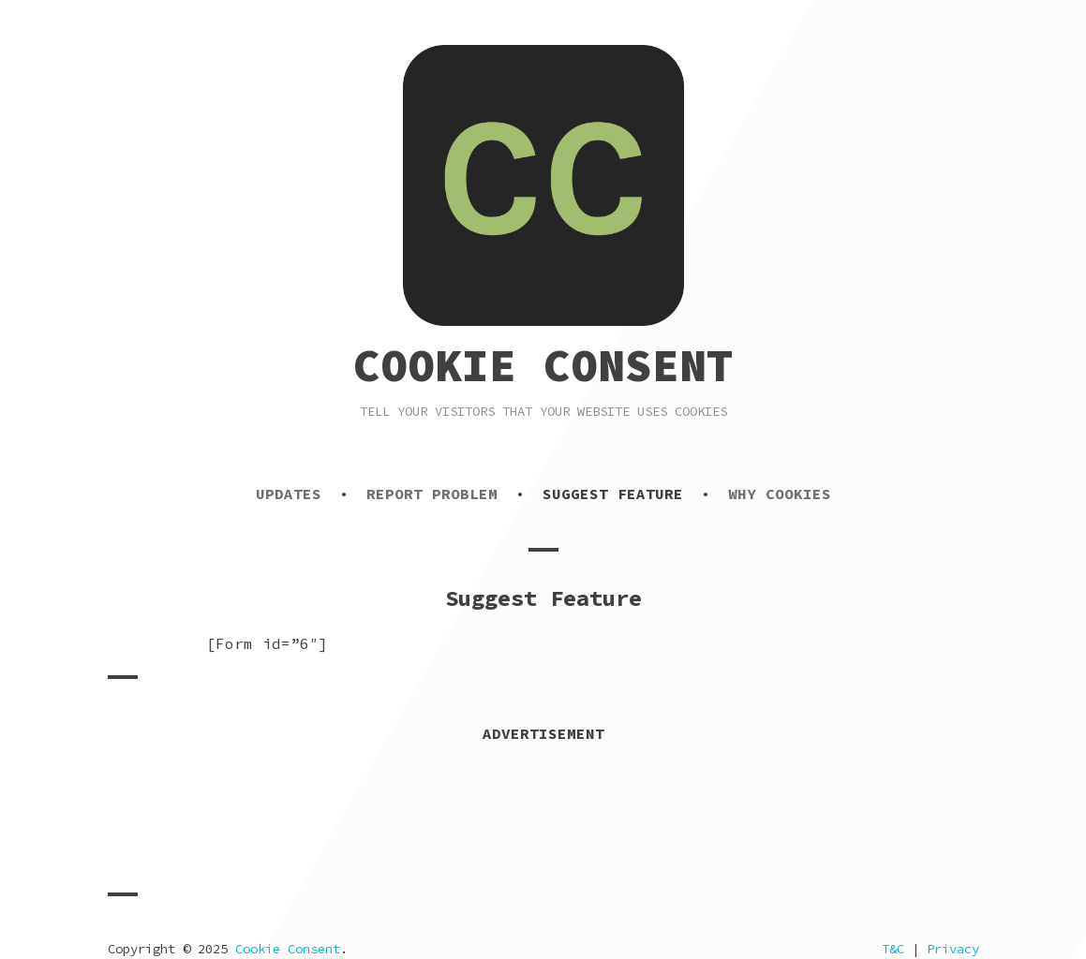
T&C (893, 948)
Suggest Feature (613, 493)
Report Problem (432, 493)
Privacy (953, 948)
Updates (288, 493)
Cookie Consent (543, 365)
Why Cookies (779, 493)
